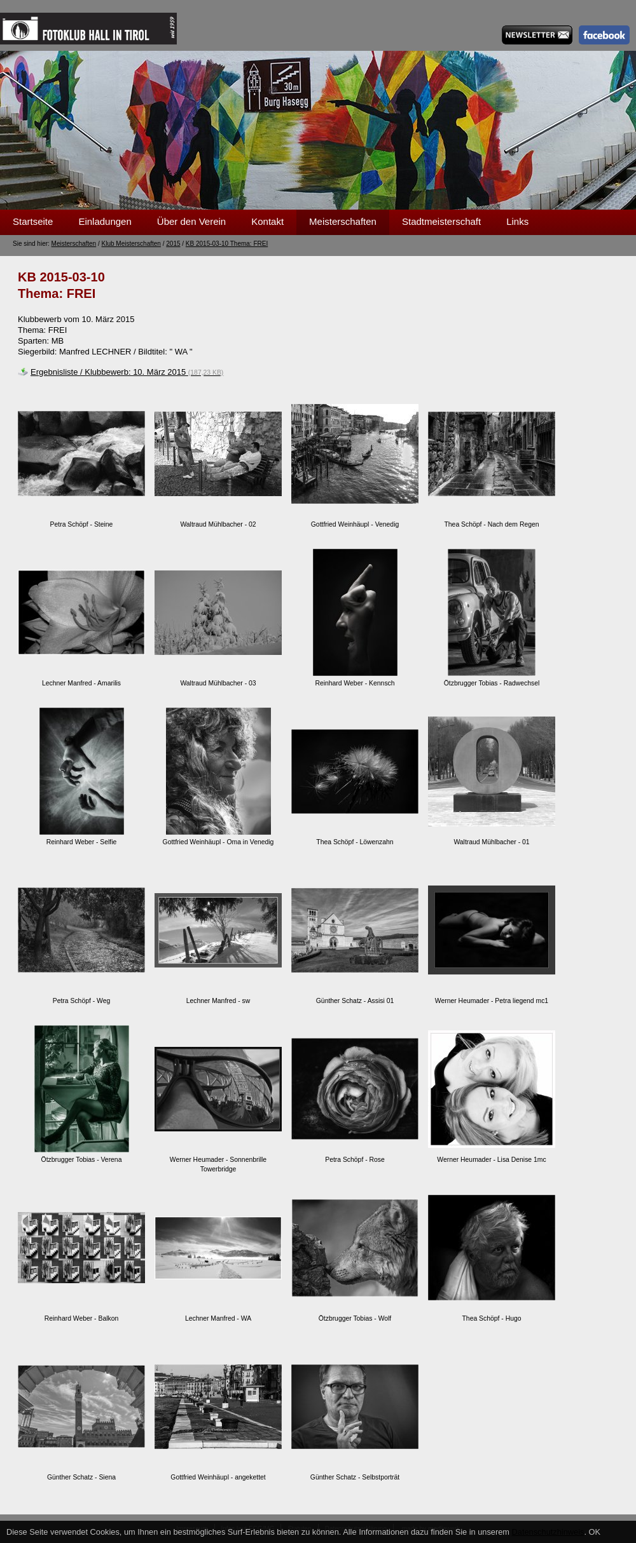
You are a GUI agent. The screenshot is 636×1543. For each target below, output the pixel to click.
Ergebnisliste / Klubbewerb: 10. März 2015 (127, 372)
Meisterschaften (343, 221)
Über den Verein (191, 221)
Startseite (33, 221)
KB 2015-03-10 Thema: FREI (227, 243)
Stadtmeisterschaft (441, 221)
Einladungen (104, 221)
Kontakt (267, 221)
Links (517, 221)
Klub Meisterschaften (131, 243)
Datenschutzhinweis (548, 1532)
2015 (173, 243)
